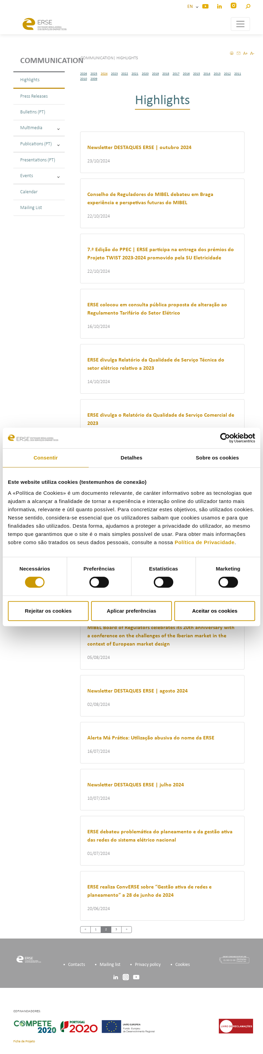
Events (40, 176)
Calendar (29, 192)
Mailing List (31, 207)
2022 (124, 74)
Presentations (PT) (37, 160)
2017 (176, 74)
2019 (155, 74)
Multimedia (40, 128)
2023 (114, 74)
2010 (83, 79)
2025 (93, 74)
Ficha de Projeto (24, 1041)
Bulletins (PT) (32, 112)
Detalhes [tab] (131, 458)
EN (191, 6)
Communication (42, 61)
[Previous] (85, 929)
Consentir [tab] (46, 458)
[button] (247, 5)
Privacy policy (148, 964)
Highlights (29, 80)
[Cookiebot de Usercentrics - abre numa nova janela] (225, 438)
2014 (206, 74)
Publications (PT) (40, 144)
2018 (165, 74)
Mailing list (110, 964)
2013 (217, 74)
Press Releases (34, 96)
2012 (227, 74)
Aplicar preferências (131, 611)
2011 (237, 74)
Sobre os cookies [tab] (217, 458)
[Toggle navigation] (240, 24)
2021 (135, 74)
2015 (196, 74)
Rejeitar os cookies (48, 611)
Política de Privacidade (205, 542)
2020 (145, 74)
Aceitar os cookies (215, 611)
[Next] (126, 929)
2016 (186, 74)
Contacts (76, 964)
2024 (104, 74)
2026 (83, 74)
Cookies (182, 964)
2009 (93, 79)
